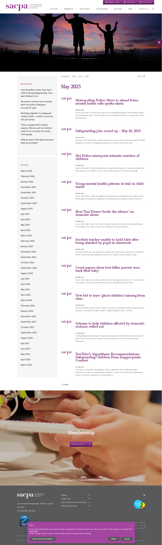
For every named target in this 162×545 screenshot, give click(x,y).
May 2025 (25, 224)
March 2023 (26, 364)
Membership (78, 444)
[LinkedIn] (144, 495)
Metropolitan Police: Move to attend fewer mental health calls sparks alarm (106, 102)
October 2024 (27, 262)
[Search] (153, 8)
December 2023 (28, 316)
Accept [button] (127, 539)
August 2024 (27, 273)
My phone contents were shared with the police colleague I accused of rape (36, 104)
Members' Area (113, 2)
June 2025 (25, 219)
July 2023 (25, 343)
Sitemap (64, 495)
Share (140, 76)
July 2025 (25, 214)
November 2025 (28, 192)
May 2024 (25, 289)
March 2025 (26, 235)
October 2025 (27, 197)
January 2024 (27, 311)
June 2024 (25, 284)
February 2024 (28, 305)
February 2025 (28, 241)
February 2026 (28, 176)
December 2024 (28, 251)
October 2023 (27, 327)
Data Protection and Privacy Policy (73, 502)
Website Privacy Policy (69, 506)
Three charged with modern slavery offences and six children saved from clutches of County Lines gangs (36, 129)
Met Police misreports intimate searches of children (107, 157)
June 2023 (25, 348)
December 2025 (28, 187)
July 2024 (25, 278)
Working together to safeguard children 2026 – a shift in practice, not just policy (37, 116)
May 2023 (25, 354)
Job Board (131, 2)
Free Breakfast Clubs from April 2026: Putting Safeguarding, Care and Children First (37, 92)
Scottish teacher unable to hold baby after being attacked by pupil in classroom (107, 241)
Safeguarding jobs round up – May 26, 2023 (108, 131)
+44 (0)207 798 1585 (27, 511)
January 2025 (27, 246)
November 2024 (28, 257)
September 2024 (29, 267)
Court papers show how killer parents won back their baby (107, 269)
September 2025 (29, 203)
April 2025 (25, 230)
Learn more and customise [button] (43, 539)
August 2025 (27, 208)
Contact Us (147, 2)
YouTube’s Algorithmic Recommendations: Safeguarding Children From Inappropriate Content (108, 357)
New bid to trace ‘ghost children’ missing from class (110, 297)
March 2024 (26, 300)
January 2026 (27, 181)
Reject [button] (113, 539)
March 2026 (26, 171)
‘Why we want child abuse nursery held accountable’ (37, 141)
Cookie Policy (66, 499)
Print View (20, 536)
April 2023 (25, 359)
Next (66, 384)
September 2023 (29, 332)
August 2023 (27, 338)
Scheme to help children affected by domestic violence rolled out (109, 325)
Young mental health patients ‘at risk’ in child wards (109, 185)
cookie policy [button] (33, 531)
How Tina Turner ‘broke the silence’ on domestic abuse (104, 213)
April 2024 (25, 294)
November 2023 (28, 321)
